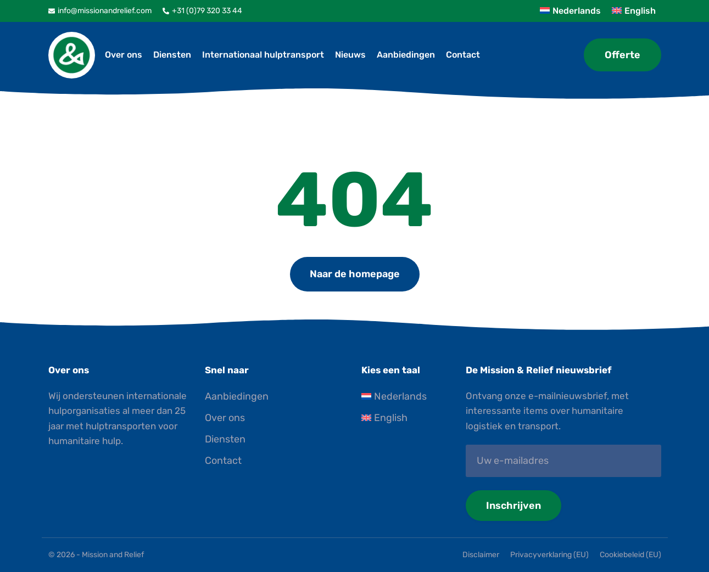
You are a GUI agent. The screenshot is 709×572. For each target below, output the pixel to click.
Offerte (622, 55)
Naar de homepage (355, 274)
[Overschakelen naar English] (407, 418)
